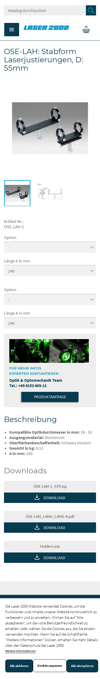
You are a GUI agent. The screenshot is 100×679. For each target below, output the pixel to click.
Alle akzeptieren (82, 666)
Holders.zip (50, 546)
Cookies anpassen (49, 666)
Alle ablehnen (19, 666)
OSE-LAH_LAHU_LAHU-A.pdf (50, 516)
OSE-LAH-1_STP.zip (50, 486)
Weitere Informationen (20, 651)
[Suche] (50, 10)
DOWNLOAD (54, 497)
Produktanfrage (50, 396)
